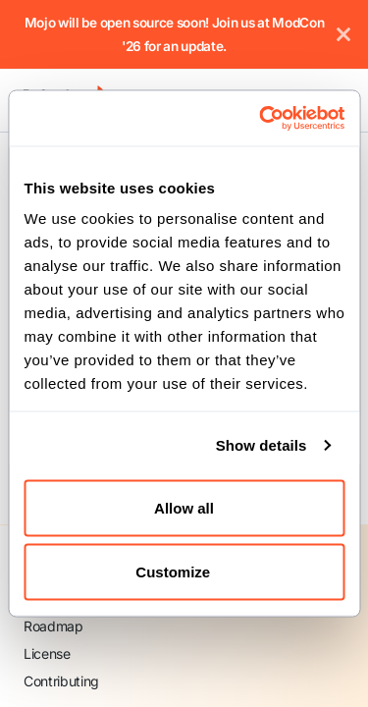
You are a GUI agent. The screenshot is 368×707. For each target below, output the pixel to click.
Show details (261, 445)
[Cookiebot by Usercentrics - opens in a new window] (261, 119)
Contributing (61, 681)
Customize (184, 572)
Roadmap (53, 626)
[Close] (343, 34)
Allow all (184, 507)
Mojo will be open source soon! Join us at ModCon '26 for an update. (175, 34)
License (47, 653)
